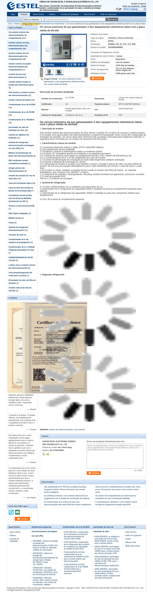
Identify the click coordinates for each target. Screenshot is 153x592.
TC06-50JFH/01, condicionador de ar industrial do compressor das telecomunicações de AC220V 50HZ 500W (76, 535)
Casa (13, 14)
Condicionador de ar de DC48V (22, 112)
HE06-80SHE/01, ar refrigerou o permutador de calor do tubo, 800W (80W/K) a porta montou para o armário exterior (107, 539)
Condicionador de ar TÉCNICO (21, 120)
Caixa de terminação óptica (20, 183)
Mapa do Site (130, 542)
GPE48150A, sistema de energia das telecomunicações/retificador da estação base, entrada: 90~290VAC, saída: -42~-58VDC (45, 558)
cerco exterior (79, 430)
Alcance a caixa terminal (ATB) (21, 206)
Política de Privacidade (16, 588)
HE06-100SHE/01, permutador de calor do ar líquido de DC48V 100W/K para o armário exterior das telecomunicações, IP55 (107, 550)
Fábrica (52, 14)
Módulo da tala (15, 218)
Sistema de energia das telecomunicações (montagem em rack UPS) (21, 145)
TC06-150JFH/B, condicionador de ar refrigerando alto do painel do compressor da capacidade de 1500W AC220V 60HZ (76, 545)
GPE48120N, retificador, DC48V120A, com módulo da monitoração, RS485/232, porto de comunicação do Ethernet (45, 571)
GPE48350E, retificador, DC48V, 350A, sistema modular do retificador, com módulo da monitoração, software (45, 581)
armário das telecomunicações (61, 430)
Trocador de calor (16, 235)
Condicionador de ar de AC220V (22, 105)
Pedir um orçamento (131, 6)
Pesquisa (113, 19)
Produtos (24, 14)
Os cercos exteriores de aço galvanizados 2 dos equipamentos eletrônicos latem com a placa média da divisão (64, 81)
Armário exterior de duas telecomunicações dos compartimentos (43, 23)
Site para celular (132, 546)
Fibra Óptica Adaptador (18, 213)
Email (143, 6)
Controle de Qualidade (69, 14)
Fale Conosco (89, 14)
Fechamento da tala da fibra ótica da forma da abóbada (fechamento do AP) (20, 198)
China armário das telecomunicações (41, 588)
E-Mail (128, 539)
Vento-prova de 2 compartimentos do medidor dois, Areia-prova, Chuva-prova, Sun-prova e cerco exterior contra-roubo (118, 489)
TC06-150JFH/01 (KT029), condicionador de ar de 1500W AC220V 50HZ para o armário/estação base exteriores (76, 569)
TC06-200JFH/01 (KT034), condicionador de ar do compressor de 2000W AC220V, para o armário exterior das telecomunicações (76, 556)
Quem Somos (38, 14)
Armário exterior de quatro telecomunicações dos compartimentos (20, 67)
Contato (98, 78)
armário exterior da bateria (20, 100)
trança (11, 223)
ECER (37, 590)
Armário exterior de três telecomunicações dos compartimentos (19, 56)
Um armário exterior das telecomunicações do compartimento (19, 35)
